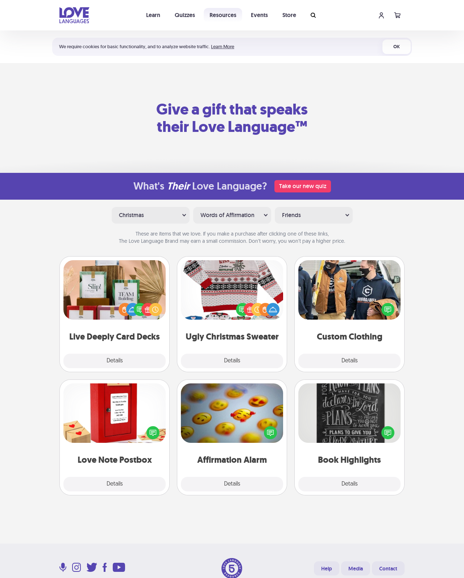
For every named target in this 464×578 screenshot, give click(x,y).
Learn (153, 15)
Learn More (222, 46)
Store (289, 15)
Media (355, 568)
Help (326, 568)
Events (259, 15)
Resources (223, 15)
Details (115, 361)
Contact (388, 568)
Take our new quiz (302, 186)
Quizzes (185, 15)
